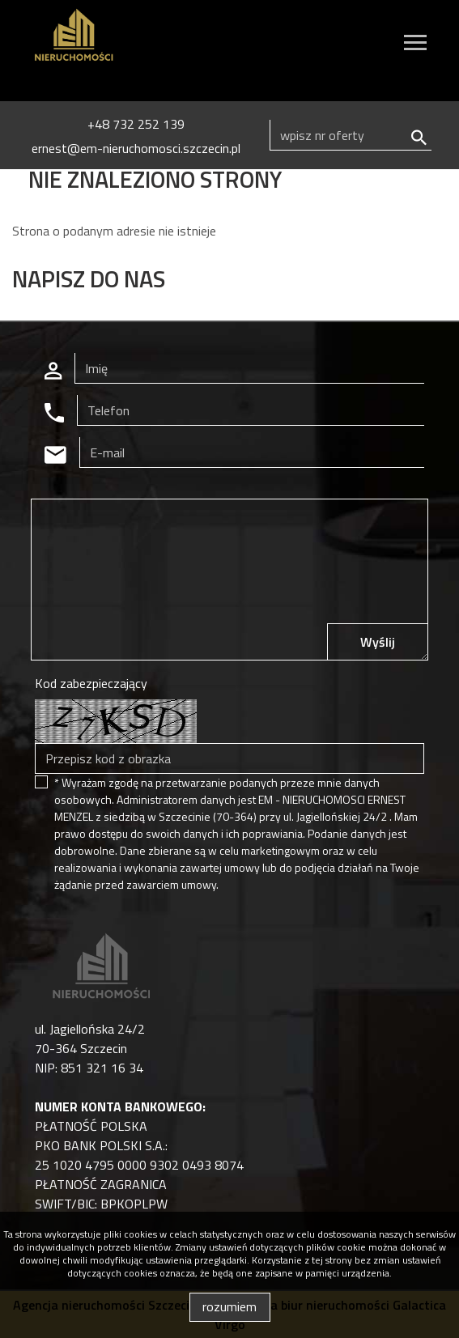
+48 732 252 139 (136, 124)
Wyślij (377, 642)
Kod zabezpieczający (91, 683)
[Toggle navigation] (415, 45)
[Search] (350, 135)
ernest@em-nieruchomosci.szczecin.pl (136, 148)
